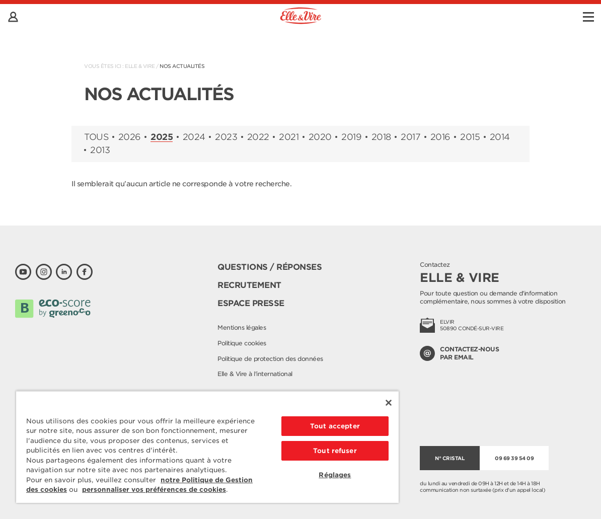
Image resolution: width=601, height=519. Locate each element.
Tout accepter (335, 426)
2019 (351, 137)
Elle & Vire (140, 66)
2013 (100, 150)
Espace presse (250, 303)
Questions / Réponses (269, 267)
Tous (96, 137)
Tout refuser (335, 451)
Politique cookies (241, 343)
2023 (226, 137)
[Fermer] (389, 403)
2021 (288, 137)
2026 (129, 137)
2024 (194, 137)
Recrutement (249, 285)
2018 (381, 137)
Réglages (335, 475)
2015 (470, 137)
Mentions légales (241, 327)
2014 (500, 137)
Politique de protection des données (270, 358)
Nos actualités (182, 66)
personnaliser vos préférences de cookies (154, 489)
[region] (207, 447)
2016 (440, 137)
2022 (258, 137)
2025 (162, 137)
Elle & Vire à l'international (254, 374)
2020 (320, 137)
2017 (410, 137)
